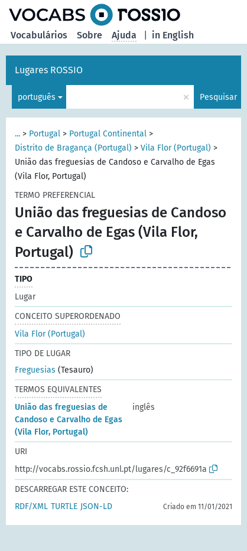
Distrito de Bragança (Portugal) (73, 148)
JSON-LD (96, 506)
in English (173, 35)
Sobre (89, 35)
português (37, 97)
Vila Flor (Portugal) (176, 148)
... (17, 134)
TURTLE (64, 506)
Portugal (44, 134)
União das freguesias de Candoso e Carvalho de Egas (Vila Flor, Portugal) (68, 419)
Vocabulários (39, 35)
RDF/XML (31, 506)
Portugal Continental (108, 134)
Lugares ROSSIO (49, 70)
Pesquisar (218, 97)
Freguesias (35, 370)
